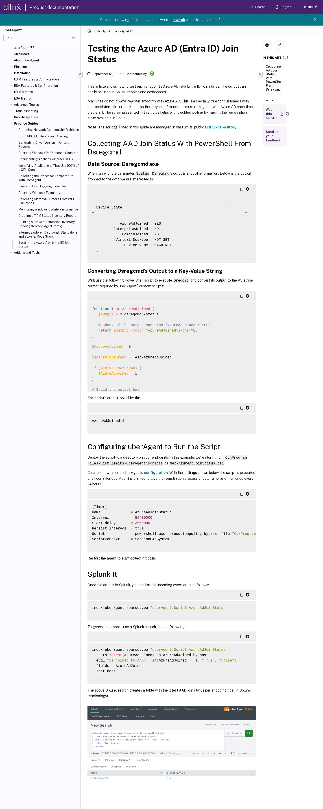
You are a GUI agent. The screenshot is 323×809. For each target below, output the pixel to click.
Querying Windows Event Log (39, 193)
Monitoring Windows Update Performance (48, 209)
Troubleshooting (26, 111)
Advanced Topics (26, 104)
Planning (20, 67)
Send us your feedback (273, 136)
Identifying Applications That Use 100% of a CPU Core (48, 167)
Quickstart (21, 54)
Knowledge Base (26, 117)
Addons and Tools (27, 252)
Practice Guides (26, 123)
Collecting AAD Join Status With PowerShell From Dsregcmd (274, 80)
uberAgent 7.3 (24, 48)
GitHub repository (220, 127)
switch (179, 20)
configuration (156, 472)
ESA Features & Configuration (36, 85)
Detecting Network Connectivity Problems (48, 130)
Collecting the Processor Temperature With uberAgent (45, 178)
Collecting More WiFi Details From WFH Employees (46, 201)
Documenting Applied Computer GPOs (45, 159)
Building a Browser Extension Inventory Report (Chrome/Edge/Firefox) (46, 224)
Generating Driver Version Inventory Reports (43, 144)
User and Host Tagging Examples (42, 186)
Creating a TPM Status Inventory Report (47, 215)
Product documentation (54, 7)
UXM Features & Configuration (36, 79)
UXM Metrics (23, 92)
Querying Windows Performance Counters (48, 153)
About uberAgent (26, 60)
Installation (22, 73)
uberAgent (103, 31)
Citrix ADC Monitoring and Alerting (43, 136)
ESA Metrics (23, 98)
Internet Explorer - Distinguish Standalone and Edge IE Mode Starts (47, 234)
